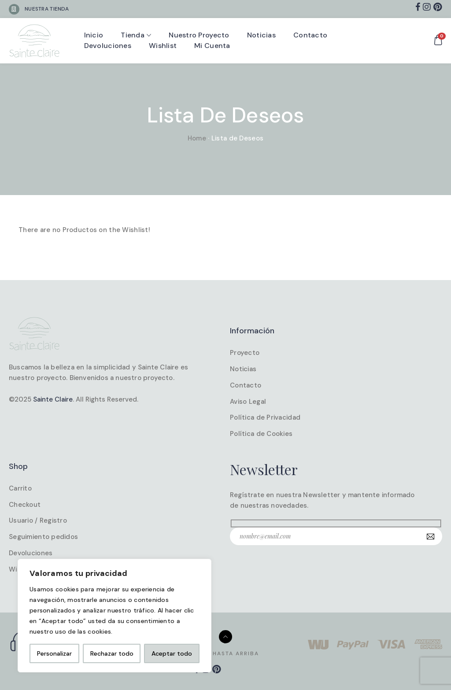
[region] (114, 615)
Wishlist (163, 45)
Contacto (310, 35)
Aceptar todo (172, 653)
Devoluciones (107, 45)
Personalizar (54, 653)
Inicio (94, 35)
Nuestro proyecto (199, 35)
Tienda (132, 35)
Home (197, 138)
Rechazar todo (111, 653)
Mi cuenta (212, 45)
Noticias (261, 35)
